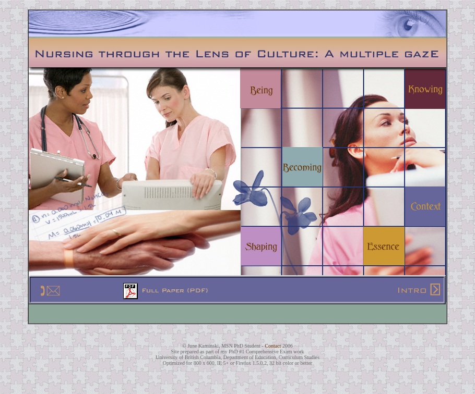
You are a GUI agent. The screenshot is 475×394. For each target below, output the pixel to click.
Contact (273, 346)
